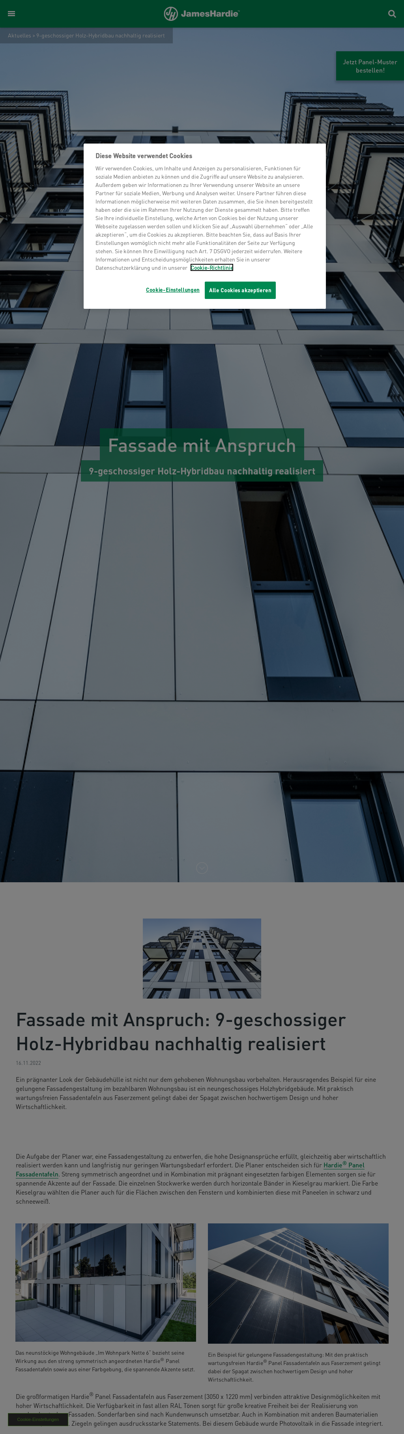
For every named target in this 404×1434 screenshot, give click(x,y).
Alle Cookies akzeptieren (240, 290)
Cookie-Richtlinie (212, 267)
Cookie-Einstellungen (173, 289)
